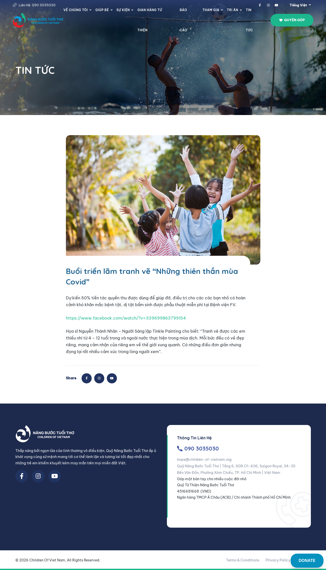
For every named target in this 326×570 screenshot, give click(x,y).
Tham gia (211, 10)
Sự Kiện (123, 10)
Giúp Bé (102, 10)
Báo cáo (183, 20)
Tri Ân (232, 10)
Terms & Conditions (242, 560)
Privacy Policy (278, 560)
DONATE (307, 560)
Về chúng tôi (75, 10)
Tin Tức (249, 20)
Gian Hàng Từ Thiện (149, 20)
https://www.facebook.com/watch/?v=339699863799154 (126, 318)
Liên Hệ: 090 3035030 (37, 5)
